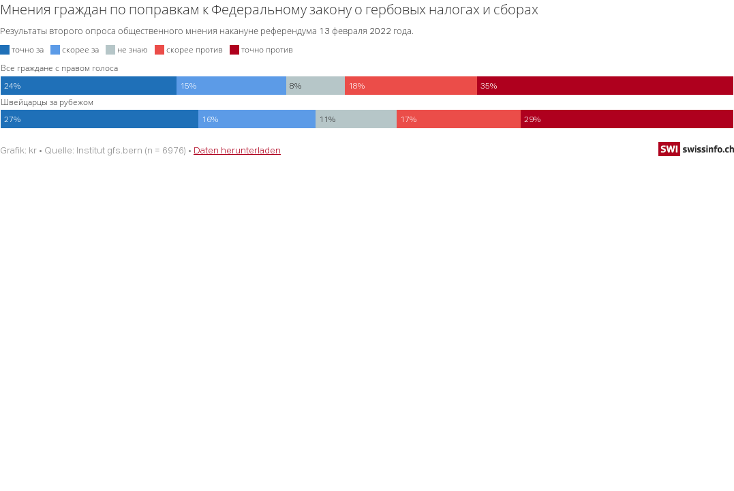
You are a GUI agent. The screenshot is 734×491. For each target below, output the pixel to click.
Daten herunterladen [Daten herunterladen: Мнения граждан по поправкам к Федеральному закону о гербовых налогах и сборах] (237, 150)
